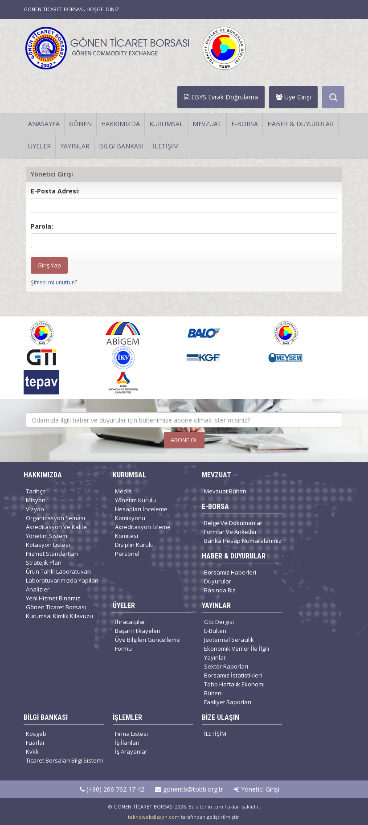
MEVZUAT (207, 123)
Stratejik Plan (43, 562)
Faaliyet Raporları (227, 702)
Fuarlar (35, 743)
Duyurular (217, 581)
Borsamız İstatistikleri (233, 675)
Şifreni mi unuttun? (54, 282)
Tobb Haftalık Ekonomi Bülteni (234, 688)
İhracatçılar (130, 622)
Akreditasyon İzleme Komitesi (143, 531)
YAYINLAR (75, 146)
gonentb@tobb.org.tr (189, 789)
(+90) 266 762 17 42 (112, 789)
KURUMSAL (166, 123)
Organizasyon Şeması (55, 518)
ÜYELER (39, 146)
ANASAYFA (44, 123)
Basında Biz (220, 590)
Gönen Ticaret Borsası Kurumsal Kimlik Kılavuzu (59, 611)
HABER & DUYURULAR (300, 123)
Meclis (123, 491)
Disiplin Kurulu (134, 545)
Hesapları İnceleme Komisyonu (141, 513)
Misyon (35, 500)
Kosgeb (36, 734)
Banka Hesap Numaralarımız (243, 541)
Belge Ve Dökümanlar (233, 523)
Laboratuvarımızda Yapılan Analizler (62, 584)
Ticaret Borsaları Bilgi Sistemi (64, 760)
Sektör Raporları (226, 666)
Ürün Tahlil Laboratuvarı (58, 571)
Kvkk (32, 751)
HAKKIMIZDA (120, 123)
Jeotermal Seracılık (229, 640)
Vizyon (35, 509)
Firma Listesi (131, 734)
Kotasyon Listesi (48, 545)
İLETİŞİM (166, 146)
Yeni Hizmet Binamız (53, 598)
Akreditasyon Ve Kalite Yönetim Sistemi (56, 531)
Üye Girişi (293, 97)
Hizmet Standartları (52, 554)
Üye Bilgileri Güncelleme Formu (147, 644)
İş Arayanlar (131, 751)
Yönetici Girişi (256, 789)
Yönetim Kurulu (135, 500)
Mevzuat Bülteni (226, 491)
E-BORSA (244, 123)
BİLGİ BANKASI (121, 146)
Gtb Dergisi (219, 622)
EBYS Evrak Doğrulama (221, 97)
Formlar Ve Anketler (230, 532)
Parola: (42, 226)
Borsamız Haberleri (230, 572)
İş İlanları (127, 743)
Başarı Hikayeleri (137, 631)
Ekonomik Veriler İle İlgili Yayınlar (236, 652)
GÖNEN (80, 123)
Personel (127, 554)
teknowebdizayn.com (154, 816)
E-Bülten (215, 631)
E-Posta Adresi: (55, 191)
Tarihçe (36, 491)
